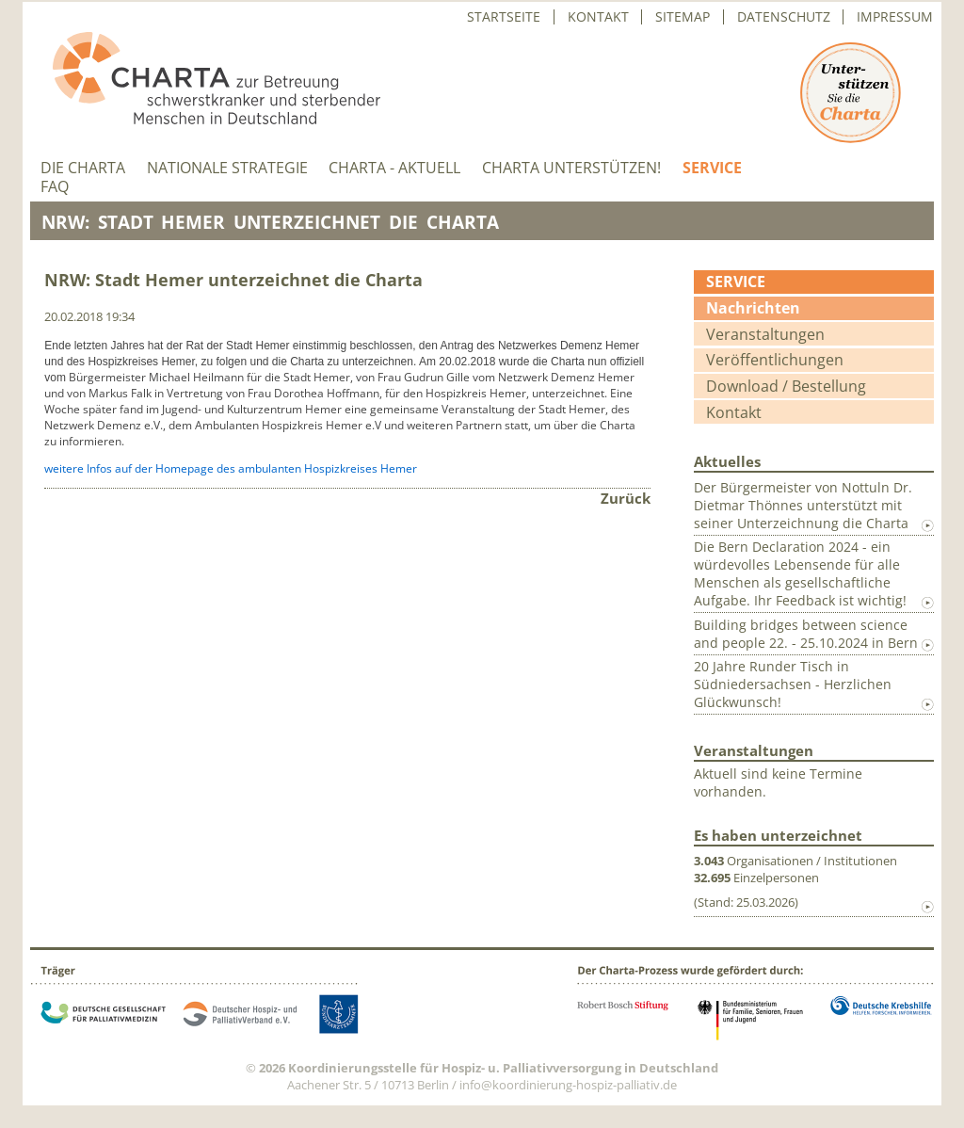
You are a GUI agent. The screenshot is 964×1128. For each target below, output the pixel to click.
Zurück (626, 498)
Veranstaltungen (765, 334)
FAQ (54, 187)
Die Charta (82, 168)
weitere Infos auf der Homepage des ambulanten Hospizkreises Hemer (230, 468)
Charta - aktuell (394, 168)
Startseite (503, 16)
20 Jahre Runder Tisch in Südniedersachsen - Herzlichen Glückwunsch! (793, 684)
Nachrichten (753, 308)
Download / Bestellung (786, 386)
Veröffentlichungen (775, 359)
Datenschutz (783, 16)
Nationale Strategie (227, 168)
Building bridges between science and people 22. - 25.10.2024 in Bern (806, 634)
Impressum (895, 16)
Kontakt (598, 16)
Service (712, 168)
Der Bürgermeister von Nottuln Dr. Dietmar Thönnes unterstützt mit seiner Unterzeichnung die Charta (803, 505)
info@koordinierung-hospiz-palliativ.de (568, 1084)
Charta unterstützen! (571, 168)
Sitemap (682, 16)
